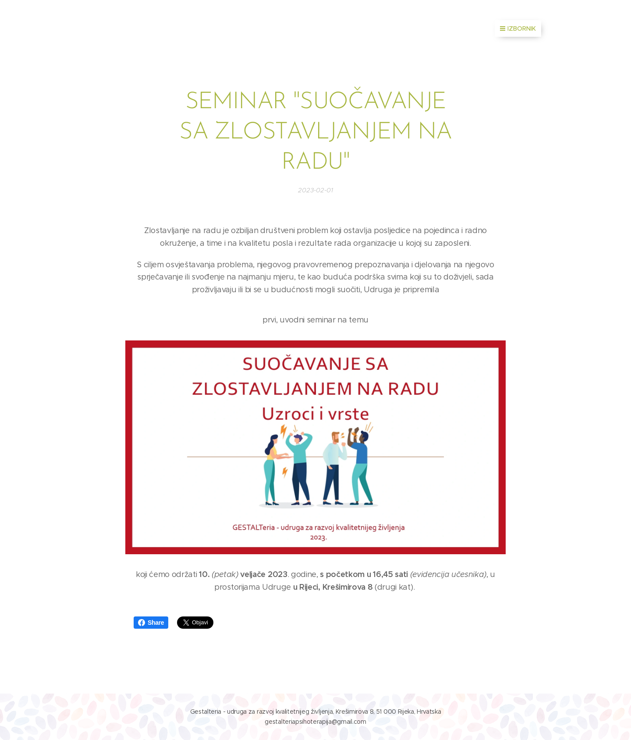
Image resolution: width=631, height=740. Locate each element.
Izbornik (518, 28)
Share (151, 622)
